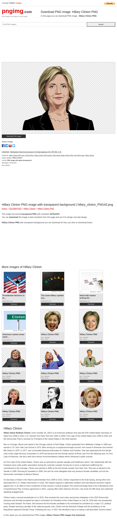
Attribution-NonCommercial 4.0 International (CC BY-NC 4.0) (35, 152)
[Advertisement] (58, 45)
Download (14, 304)
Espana (18, 3)
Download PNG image (14, 136)
